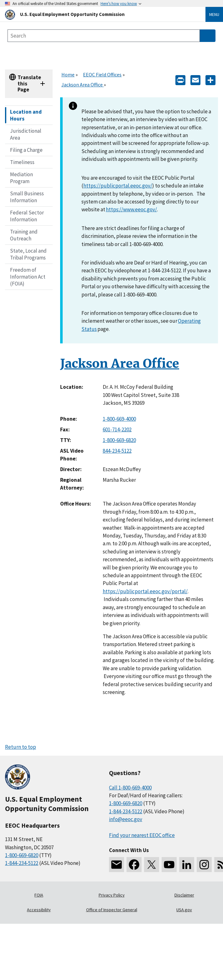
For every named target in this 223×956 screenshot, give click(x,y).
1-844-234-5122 (21, 863)
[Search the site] (104, 35)
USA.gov (184, 909)
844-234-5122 (117, 450)
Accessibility (39, 909)
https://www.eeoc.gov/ (131, 209)
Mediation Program (21, 178)
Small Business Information (27, 197)
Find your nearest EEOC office (142, 835)
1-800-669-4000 (119, 418)
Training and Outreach (24, 235)
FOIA (38, 895)
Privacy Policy (112, 895)
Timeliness (22, 162)
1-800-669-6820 (119, 440)
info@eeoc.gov (125, 819)
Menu (214, 14)
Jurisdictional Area (25, 134)
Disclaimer (184, 895)
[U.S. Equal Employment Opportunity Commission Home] (97, 14)
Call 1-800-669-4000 (130, 787)
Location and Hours (26, 115)
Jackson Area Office (82, 84)
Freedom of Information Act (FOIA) (27, 276)
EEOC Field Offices (102, 74)
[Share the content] (210, 80)
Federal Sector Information (27, 216)
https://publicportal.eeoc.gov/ (117, 185)
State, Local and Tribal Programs (28, 254)
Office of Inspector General (111, 909)
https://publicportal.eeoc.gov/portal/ (145, 591)
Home (68, 74)
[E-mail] (195, 80)
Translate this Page (29, 83)
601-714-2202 (117, 429)
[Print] (180, 80)
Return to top (20, 746)
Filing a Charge (26, 149)
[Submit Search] (207, 35)
